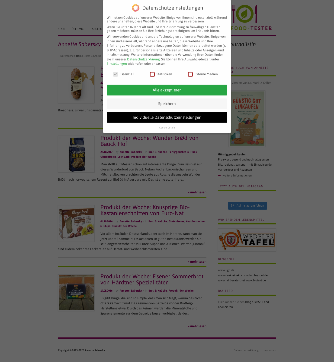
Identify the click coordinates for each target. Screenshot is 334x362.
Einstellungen (117, 60)
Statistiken (161, 70)
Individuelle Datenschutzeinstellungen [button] (167, 113)
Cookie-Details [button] (167, 123)
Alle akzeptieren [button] (167, 86)
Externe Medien (203, 70)
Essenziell (123, 70)
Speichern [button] (167, 100)
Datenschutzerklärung (143, 55)
